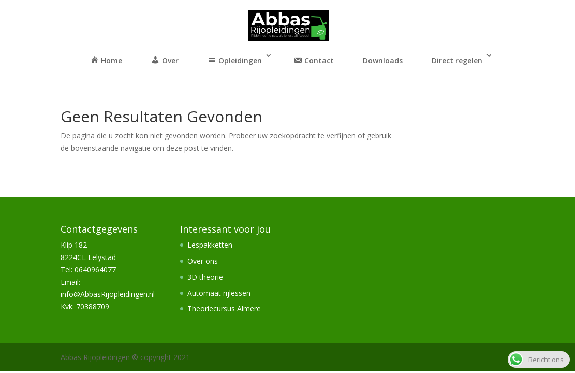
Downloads (383, 60)
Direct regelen (457, 60)
